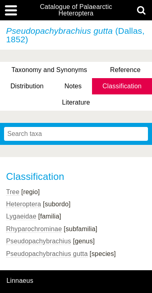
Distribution (27, 86)
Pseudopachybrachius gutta (47, 253)
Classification (122, 86)
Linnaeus (19, 281)
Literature (76, 102)
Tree (12, 191)
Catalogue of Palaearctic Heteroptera (76, 10)
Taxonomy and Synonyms (49, 69)
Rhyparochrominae (34, 228)
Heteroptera (23, 204)
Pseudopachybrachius (38, 241)
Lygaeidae (21, 216)
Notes (73, 86)
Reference (125, 69)
